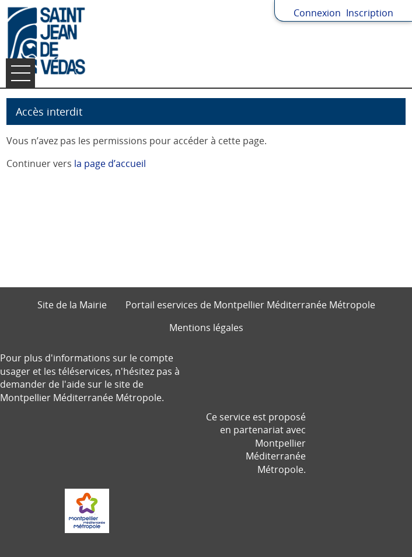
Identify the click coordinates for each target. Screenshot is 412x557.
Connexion (317, 12)
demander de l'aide (42, 384)
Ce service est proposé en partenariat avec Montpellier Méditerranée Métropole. (256, 443)
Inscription (369, 12)
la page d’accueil (110, 163)
